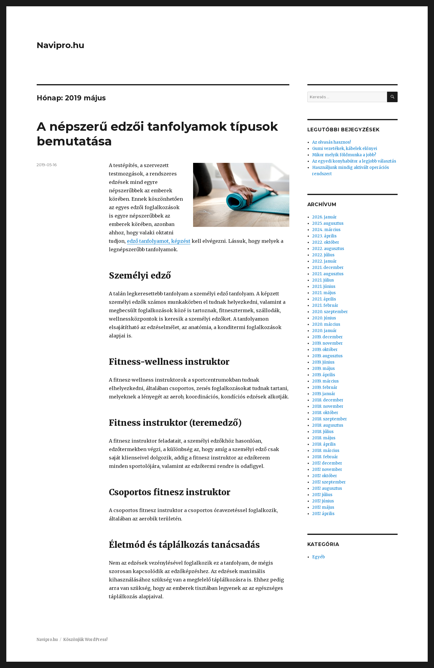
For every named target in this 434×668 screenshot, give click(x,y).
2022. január (324, 261)
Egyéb (318, 557)
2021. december (328, 267)
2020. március (326, 324)
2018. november (327, 406)
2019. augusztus (327, 355)
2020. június (324, 318)
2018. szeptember (329, 419)
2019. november (327, 343)
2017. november (327, 469)
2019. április (323, 374)
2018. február (325, 456)
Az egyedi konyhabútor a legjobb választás (354, 161)
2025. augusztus (327, 223)
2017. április (323, 513)
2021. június (323, 286)
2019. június (323, 362)
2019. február (324, 387)
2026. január (324, 217)
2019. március (325, 381)
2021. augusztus (327, 273)
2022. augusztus (328, 248)
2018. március (325, 450)
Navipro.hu (60, 45)
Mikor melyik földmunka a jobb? (344, 154)
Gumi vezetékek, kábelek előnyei (344, 148)
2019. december (327, 337)
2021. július (323, 280)
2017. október (324, 475)
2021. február (325, 305)
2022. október (325, 242)
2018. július (323, 431)
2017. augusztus (327, 488)
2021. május (324, 292)
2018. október (325, 412)
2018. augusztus (327, 425)
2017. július (322, 494)
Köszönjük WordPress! (85, 639)
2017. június (323, 501)
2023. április (324, 236)
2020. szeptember (330, 311)
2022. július (323, 255)
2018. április (324, 444)
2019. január (323, 393)
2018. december (327, 400)
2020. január (324, 330)
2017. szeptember (329, 482)
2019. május (323, 368)
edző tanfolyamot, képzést (158, 241)
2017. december (327, 463)
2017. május (323, 507)
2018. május (323, 438)
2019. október (325, 349)
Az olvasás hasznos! (331, 142)
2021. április (324, 299)
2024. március (326, 229)
